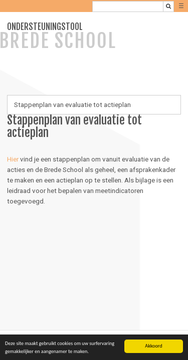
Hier (13, 159)
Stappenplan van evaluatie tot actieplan (72, 104)
